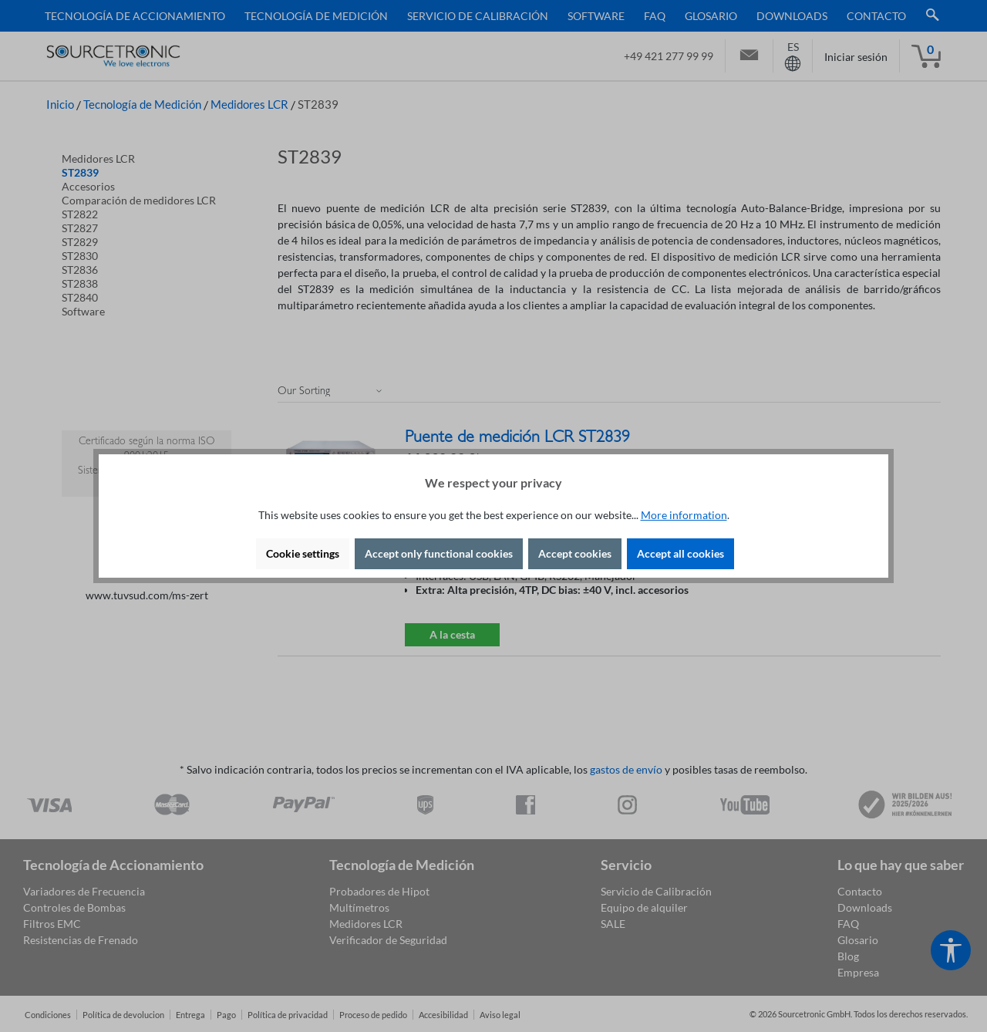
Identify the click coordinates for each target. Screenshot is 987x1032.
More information (684, 514)
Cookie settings (302, 553)
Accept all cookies (680, 553)
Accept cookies (574, 553)
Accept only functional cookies (439, 553)
